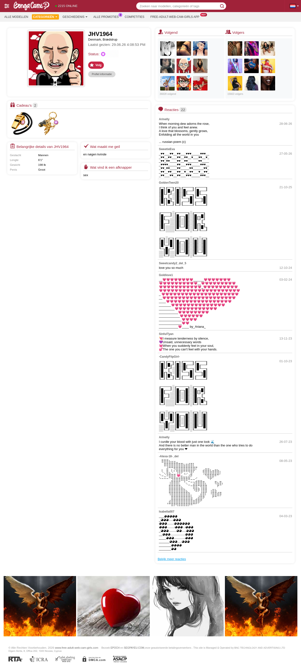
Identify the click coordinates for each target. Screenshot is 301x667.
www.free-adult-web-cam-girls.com (76, 647)
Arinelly (164, 119)
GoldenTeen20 (169, 182)
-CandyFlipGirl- (169, 356)
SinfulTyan (166, 334)
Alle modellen (16, 17)
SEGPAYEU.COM (134, 647)
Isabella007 (166, 511)
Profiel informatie (102, 74)
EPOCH (115, 647)
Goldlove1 (166, 275)
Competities (134, 17)
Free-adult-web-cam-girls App (176, 16)
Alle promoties (107, 16)
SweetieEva (167, 149)
